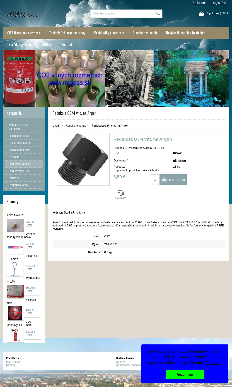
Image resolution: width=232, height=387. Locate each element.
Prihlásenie (199, 3)
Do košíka (177, 180)
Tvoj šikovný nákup (19, 44)
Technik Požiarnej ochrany (67, 33)
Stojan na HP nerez (22, 257)
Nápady (10, 365)
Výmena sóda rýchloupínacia (21, 235)
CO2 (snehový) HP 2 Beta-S (20, 323)
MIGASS (46, 44)
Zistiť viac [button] (213, 363)
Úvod (56, 125)
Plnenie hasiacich (145, 33)
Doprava (121, 361)
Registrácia (219, 3)
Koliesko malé (21, 301)
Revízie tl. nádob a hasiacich (185, 33)
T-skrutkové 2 (15, 215)
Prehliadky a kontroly (109, 33)
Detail (29, 225)
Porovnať (121, 194)
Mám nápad (13, 361)
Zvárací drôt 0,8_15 (23, 279)
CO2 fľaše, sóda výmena (23, 33)
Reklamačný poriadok (129, 365)
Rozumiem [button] (185, 374)
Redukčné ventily (76, 125)
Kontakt (66, 44)
